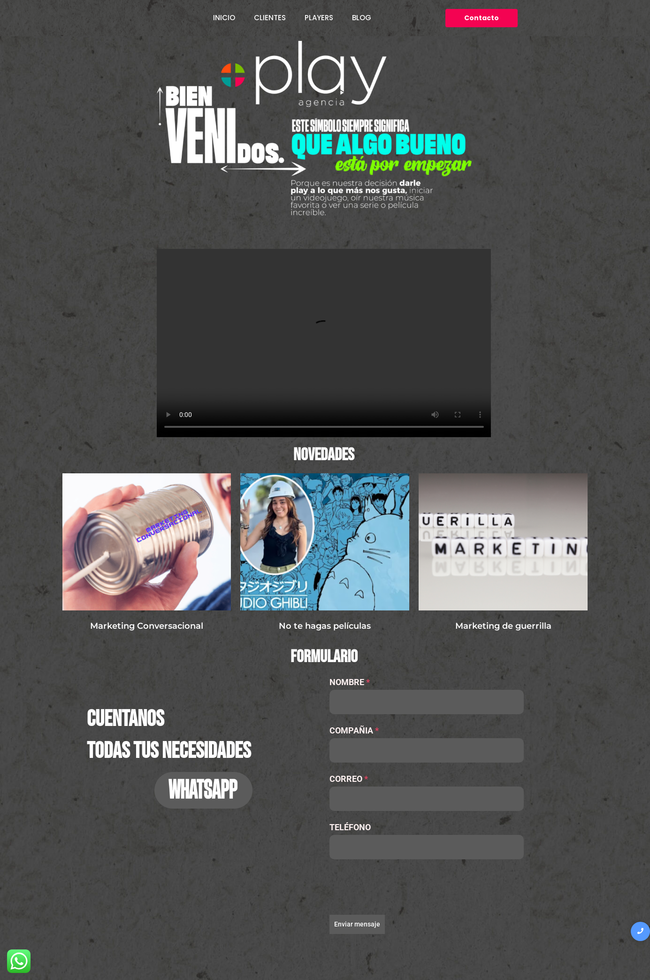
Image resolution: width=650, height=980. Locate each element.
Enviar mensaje (357, 924)
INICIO (224, 18)
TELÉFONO (350, 827)
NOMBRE (349, 682)
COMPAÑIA (354, 730)
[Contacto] (481, 18)
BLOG (361, 18)
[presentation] (426, 887)
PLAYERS (319, 18)
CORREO (348, 779)
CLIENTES (270, 18)
